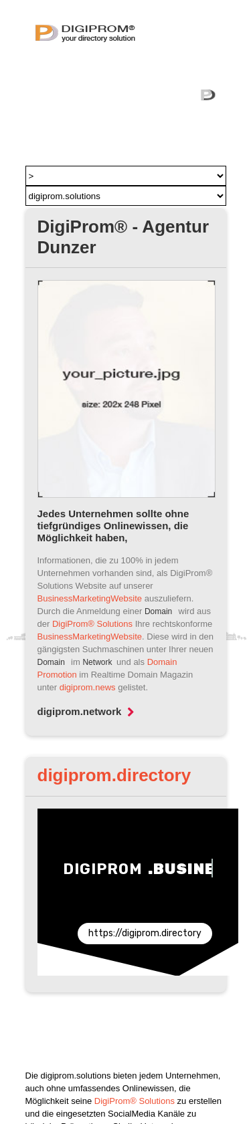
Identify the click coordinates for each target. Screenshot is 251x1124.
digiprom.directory (114, 775)
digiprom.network (86, 711)
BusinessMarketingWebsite (90, 598)
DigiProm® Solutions (92, 624)
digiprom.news (88, 687)
